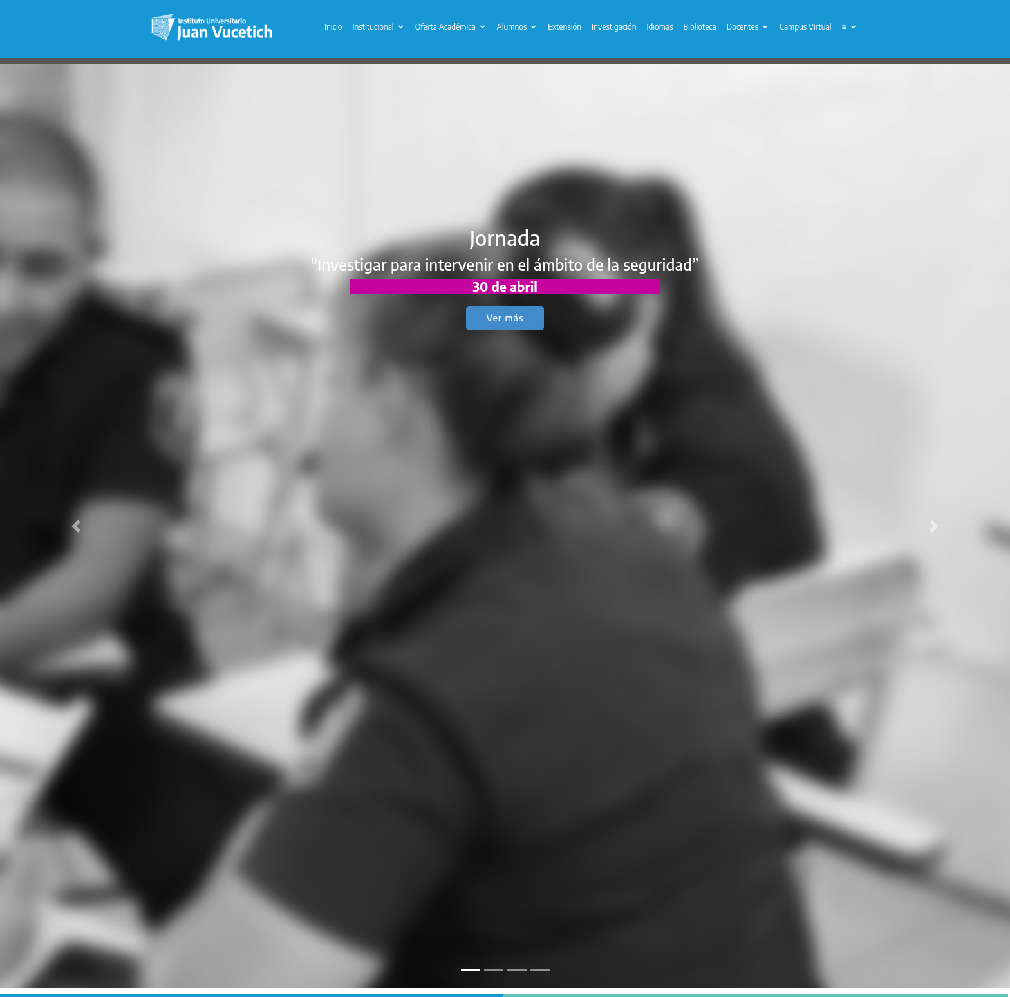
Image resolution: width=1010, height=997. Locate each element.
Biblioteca (700, 27)
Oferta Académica (445, 27)
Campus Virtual (805, 27)
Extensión (564, 27)
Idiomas (660, 27)
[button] (75, 526)
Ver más (505, 317)
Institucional (372, 27)
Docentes (742, 27)
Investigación (614, 27)
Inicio (333, 27)
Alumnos (512, 27)
